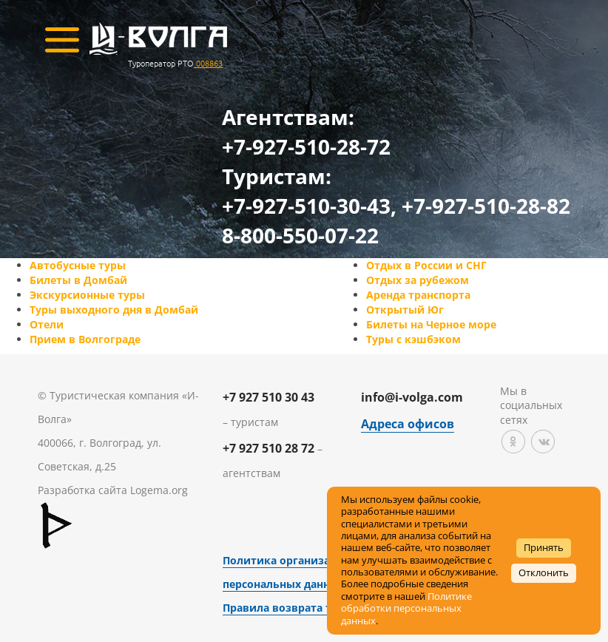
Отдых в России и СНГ (426, 265)
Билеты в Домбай (78, 280)
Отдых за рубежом (417, 280)
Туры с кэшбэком (413, 339)
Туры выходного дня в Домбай (114, 310)
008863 (208, 63)
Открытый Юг (405, 310)
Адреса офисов (407, 424)
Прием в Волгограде (85, 339)
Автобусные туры (78, 265)
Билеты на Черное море (431, 324)
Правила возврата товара (293, 608)
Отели (47, 324)
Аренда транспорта (418, 295)
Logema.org (159, 490)
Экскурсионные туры (87, 295)
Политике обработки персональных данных (406, 608)
